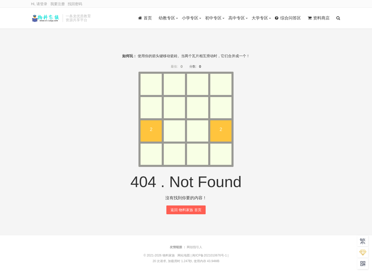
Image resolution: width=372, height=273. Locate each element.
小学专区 (190, 18)
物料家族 (45, 18)
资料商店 (319, 18)
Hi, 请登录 (39, 4)
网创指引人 (194, 247)
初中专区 (213, 18)
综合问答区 (288, 18)
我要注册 (57, 4)
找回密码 (75, 4)
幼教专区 (167, 18)
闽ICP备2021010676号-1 (209, 255)
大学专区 (260, 18)
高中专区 (236, 18)
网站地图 (183, 255)
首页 (145, 18)
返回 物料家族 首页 (186, 210)
